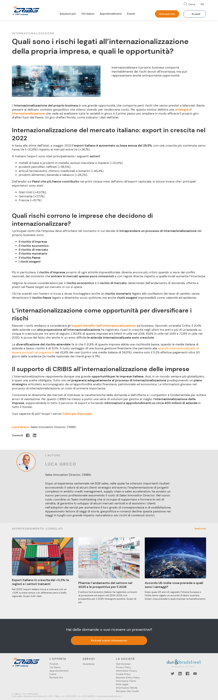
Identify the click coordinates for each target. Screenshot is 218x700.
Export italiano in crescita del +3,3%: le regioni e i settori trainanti (40, 582)
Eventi (131, 14)
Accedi (196, 14)
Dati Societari (123, 663)
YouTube (195, 673)
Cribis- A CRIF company (26, 10)
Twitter (172, 673)
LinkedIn (180, 673)
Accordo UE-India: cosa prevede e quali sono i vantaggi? (174, 585)
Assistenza (88, 663)
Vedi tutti (200, 528)
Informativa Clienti (126, 680)
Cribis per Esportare (77, 414)
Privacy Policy (123, 667)
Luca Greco (20, 427)
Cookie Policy (123, 674)
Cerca (192, 4)
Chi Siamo (87, 14)
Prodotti (54, 663)
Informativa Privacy (126, 670)
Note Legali (122, 684)
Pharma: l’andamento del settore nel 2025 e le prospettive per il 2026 (105, 585)
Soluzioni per (68, 14)
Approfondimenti (111, 14)
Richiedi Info (167, 14)
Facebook (187, 673)
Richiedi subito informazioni (109, 640)
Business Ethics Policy (128, 677)
